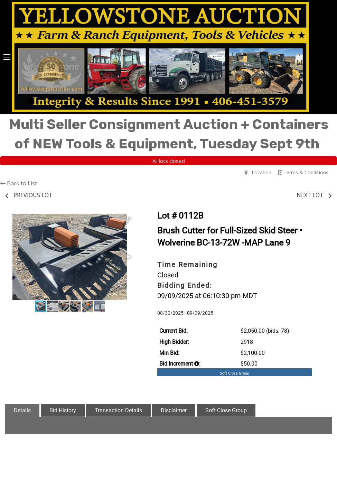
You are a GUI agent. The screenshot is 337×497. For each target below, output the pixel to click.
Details (22, 410)
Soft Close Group (226, 410)
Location (258, 172)
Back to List (18, 183)
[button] (128, 220)
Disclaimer (174, 410)
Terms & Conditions (303, 172)
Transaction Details (118, 410)
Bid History (62, 410)
